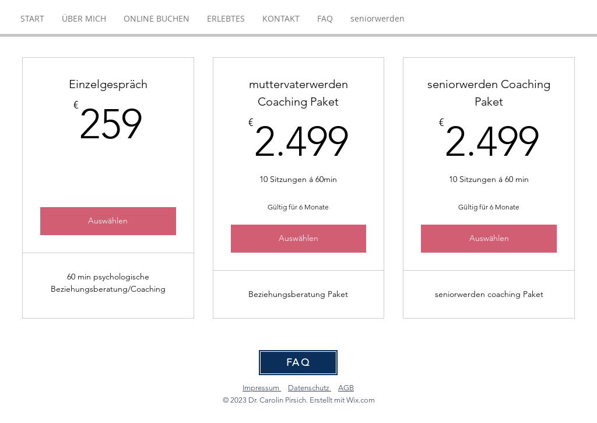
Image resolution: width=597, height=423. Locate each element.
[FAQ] (298, 362)
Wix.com (360, 400)
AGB (346, 387)
